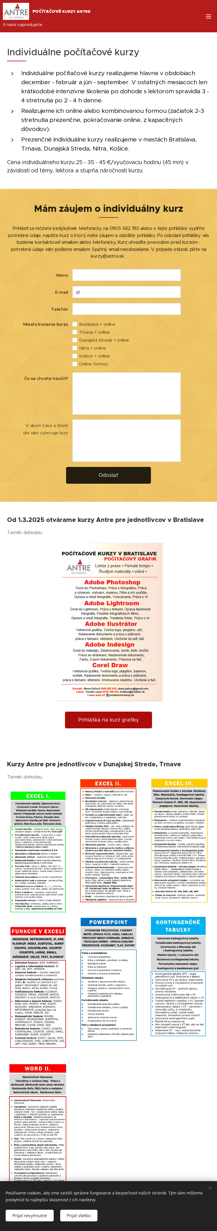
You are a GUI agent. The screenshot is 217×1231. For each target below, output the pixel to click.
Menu (208, 16)
